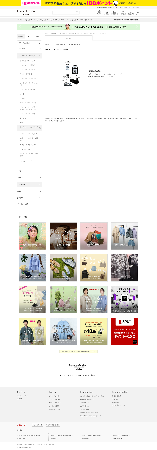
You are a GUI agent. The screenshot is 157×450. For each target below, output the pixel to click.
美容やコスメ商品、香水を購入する (62, 435)
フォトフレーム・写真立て (29, 134)
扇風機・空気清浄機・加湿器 (29, 139)
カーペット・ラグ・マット (29, 78)
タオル (22, 98)
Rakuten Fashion (22, 396)
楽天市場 (136, 7)
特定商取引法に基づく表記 (89, 412)
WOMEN (21, 36)
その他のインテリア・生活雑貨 (29, 155)
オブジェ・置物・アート (28, 103)
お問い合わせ (84, 406)
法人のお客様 (84, 409)
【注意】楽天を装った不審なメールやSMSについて (79, 351)
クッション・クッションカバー (29, 84)
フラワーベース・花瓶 (27, 114)
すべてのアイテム (55, 409)
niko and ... (54, 33)
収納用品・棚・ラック (27, 61)
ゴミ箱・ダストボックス (28, 145)
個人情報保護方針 (29, 444)
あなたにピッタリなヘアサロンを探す (28, 435)
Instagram (115, 402)
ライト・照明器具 (26, 74)
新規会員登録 (116, 396)
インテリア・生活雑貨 (27, 56)
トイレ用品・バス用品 (27, 70)
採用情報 (51, 444)
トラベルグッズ (25, 149)
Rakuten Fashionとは (87, 399)
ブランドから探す (55, 396)
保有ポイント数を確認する (121, 435)
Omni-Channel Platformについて (91, 416)
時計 (21, 122)
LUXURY (20, 399)
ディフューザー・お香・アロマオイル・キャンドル (29, 108)
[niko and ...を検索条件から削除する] (40, 184)
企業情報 (20, 444)
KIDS (37, 36)
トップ (47, 33)
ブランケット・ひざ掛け (28, 89)
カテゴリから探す (55, 403)
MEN (29, 36)
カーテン (23, 94)
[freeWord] (29, 42)
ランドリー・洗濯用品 (27, 65)
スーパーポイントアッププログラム (92, 396)
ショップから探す (55, 399)
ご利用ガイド (84, 403)
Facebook (115, 399)
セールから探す (54, 406)
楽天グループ (124, 7)
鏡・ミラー (23, 118)
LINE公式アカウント (118, 405)
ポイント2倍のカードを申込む (91, 435)
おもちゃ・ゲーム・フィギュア (29, 128)
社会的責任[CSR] (42, 444)
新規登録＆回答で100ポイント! (107, 7)
